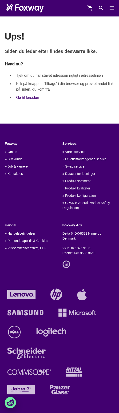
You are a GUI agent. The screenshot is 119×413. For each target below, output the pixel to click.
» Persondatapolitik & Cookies (26, 241)
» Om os (11, 152)
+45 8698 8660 (84, 253)
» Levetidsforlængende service (85, 159)
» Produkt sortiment (77, 181)
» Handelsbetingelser (20, 233)
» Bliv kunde (14, 159)
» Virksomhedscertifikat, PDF (26, 248)
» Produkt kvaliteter (76, 188)
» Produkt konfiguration (79, 195)
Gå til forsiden (27, 98)
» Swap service (73, 166)
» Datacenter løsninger (79, 174)
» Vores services (74, 152)
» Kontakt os (14, 174)
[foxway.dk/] (25, 8)
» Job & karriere (16, 166)
